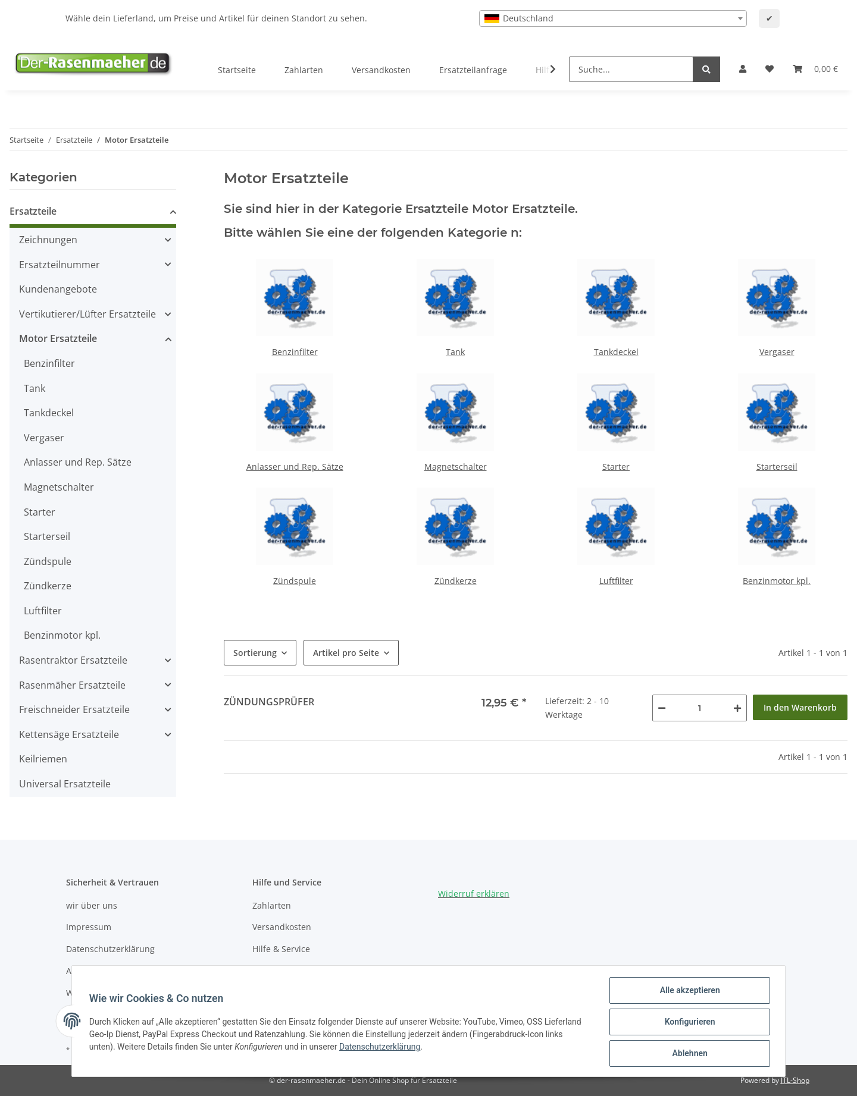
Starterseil (776, 466)
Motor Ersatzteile (58, 338)
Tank (455, 351)
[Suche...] (631, 69)
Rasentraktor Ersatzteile (73, 660)
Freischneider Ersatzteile (74, 709)
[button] (743, 69)
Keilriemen (43, 758)
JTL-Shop (795, 1080)
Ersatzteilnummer (59, 264)
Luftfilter (616, 580)
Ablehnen (687, 1054)
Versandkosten (381, 70)
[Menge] (699, 708)
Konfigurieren (687, 1023)
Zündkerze (455, 580)
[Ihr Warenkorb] (815, 69)
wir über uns (91, 905)
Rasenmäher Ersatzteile (72, 685)
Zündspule (294, 580)
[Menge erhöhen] (737, 708)
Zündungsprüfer (269, 701)
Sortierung (255, 652)
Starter (616, 466)
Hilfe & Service (281, 948)
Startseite (237, 70)
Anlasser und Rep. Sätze (294, 466)
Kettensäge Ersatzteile (69, 734)
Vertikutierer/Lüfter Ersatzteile (87, 314)
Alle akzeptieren (688, 992)
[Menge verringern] (662, 708)
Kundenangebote (58, 289)
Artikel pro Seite (346, 652)
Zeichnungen (48, 239)
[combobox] (613, 18)
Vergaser (777, 351)
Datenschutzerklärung (110, 948)
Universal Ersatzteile (65, 783)
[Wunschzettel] (769, 69)
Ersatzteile (33, 211)
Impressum (88, 926)
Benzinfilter (295, 351)
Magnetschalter (455, 466)
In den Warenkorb (800, 707)
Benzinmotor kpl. (777, 580)
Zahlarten (303, 70)
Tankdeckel (616, 351)
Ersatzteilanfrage (473, 70)
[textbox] (613, 18)
